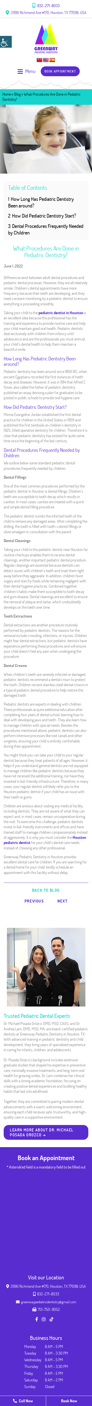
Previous (34, 901)
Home (6, 94)
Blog (17, 94)
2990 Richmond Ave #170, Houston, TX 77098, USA (46, 12)
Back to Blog (46, 890)
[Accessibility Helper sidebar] (6, 42)
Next (62, 901)
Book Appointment (60, 71)
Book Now (69, 1400)
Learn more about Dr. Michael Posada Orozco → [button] (42, 1132)
